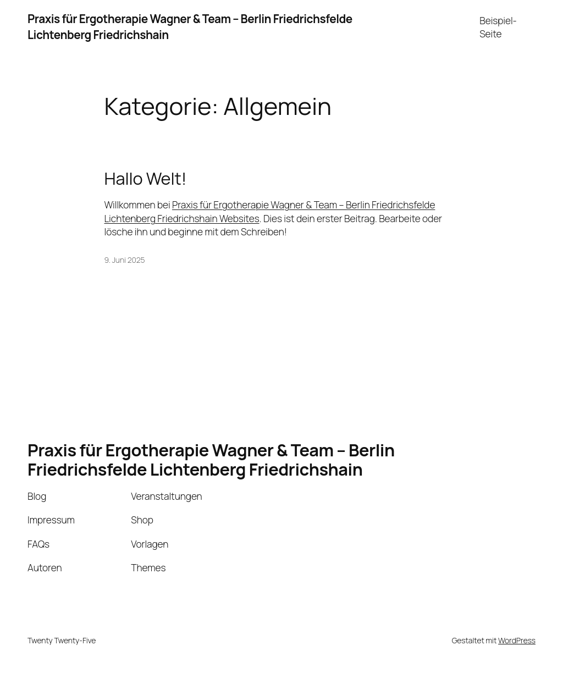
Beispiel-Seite (498, 27)
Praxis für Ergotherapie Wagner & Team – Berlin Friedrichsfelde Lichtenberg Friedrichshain (211, 459)
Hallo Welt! (145, 178)
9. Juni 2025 (124, 260)
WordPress (517, 640)
